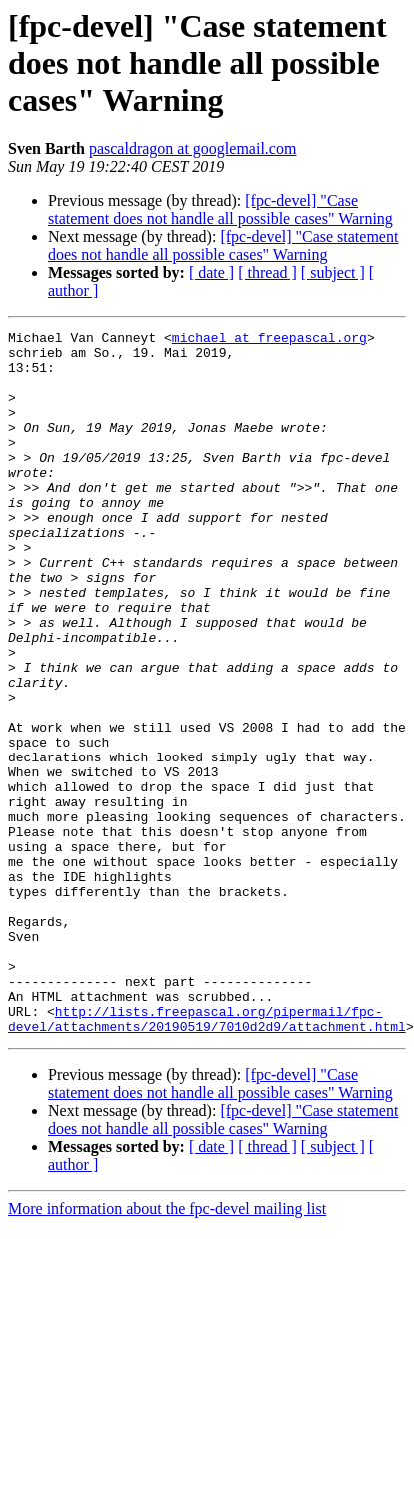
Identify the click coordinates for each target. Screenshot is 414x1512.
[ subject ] (333, 272)
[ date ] (211, 272)
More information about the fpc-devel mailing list (167, 1349)
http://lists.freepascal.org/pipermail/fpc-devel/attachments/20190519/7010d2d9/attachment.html (207, 1158)
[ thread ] (267, 272)
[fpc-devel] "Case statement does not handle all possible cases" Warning (220, 209)
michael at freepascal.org (269, 340)
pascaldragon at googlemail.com (192, 148)
